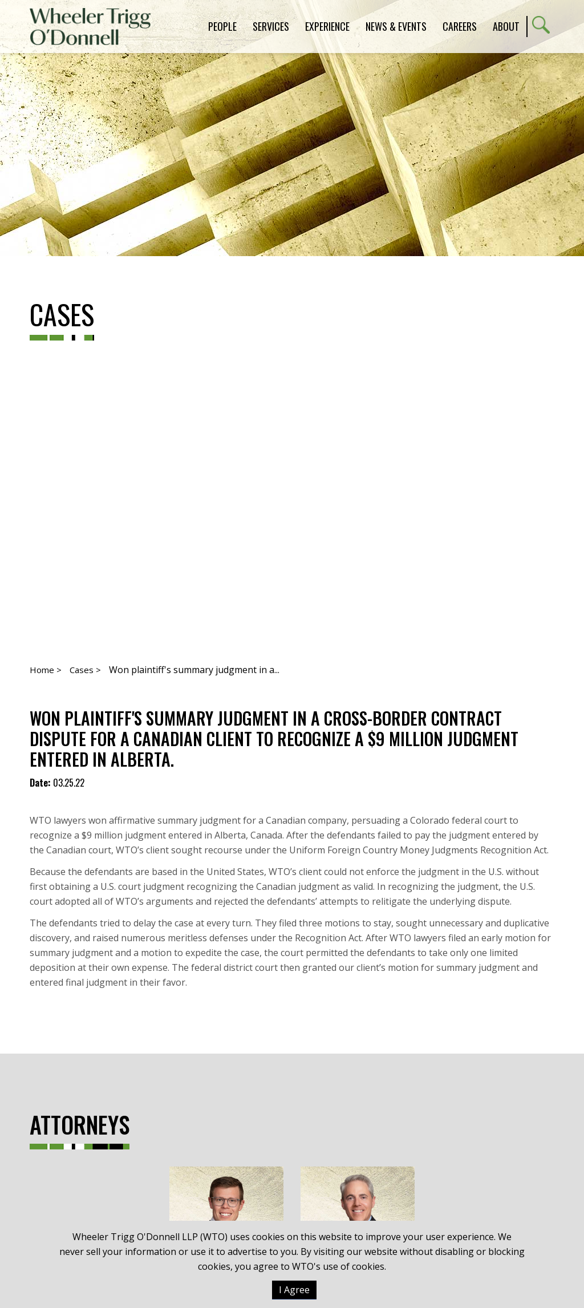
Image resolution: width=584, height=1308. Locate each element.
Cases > (85, 669)
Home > (46, 669)
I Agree (294, 1289)
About (506, 26)
